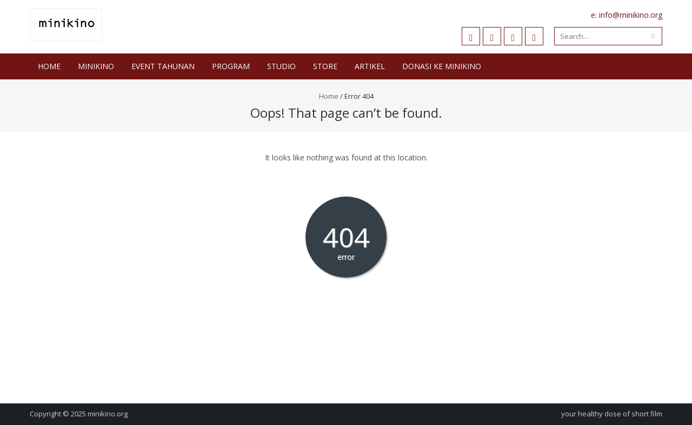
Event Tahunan (163, 66)
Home (49, 66)
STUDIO (281, 66)
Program (231, 66)
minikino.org (108, 414)
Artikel (370, 66)
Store (325, 66)
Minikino (96, 66)
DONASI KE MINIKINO (441, 66)
